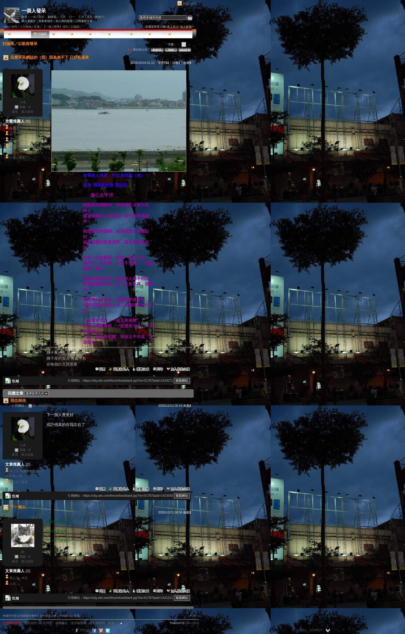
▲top (192, 615)
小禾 (63, 16)
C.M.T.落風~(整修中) (92, 16)
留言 (15, 112)
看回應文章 (137, 49)
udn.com (190, 623)
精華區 (58, 34)
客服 (111, 623)
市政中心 (178, 34)
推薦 (187, 63)
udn (6, 26)
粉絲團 (84, 630)
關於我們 (30, 623)
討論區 (40, 34)
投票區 (77, 34)
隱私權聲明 (97, 623)
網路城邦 (189, 4)
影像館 (95, 34)
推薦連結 (116, 34)
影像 (37, 26)
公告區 (136, 34)
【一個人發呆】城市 (55, 26)
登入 (295, 630)
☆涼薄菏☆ (17, 140)
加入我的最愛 (64, 20)
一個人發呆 (33, 10)
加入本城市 (28, 20)
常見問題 (46, 623)
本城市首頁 (17, 34)
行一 (72, 16)
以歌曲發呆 (27, 43)
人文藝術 (25, 26)
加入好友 (27, 112)
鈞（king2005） (44, 405)
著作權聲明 (78, 623)
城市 (14, 26)
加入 (304, 630)
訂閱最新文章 (83, 20)
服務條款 (61, 623)
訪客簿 (154, 34)
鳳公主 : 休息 (19, 128)
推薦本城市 (45, 20)
